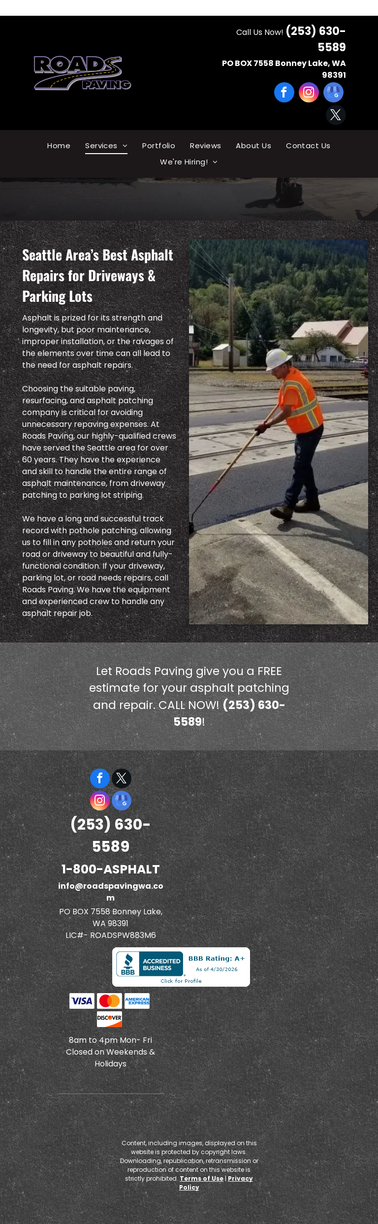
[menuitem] (59, 146)
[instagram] (309, 93)
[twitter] (336, 116)
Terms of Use (201, 1178)
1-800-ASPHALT (111, 869)
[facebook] (284, 93)
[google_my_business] (333, 93)
